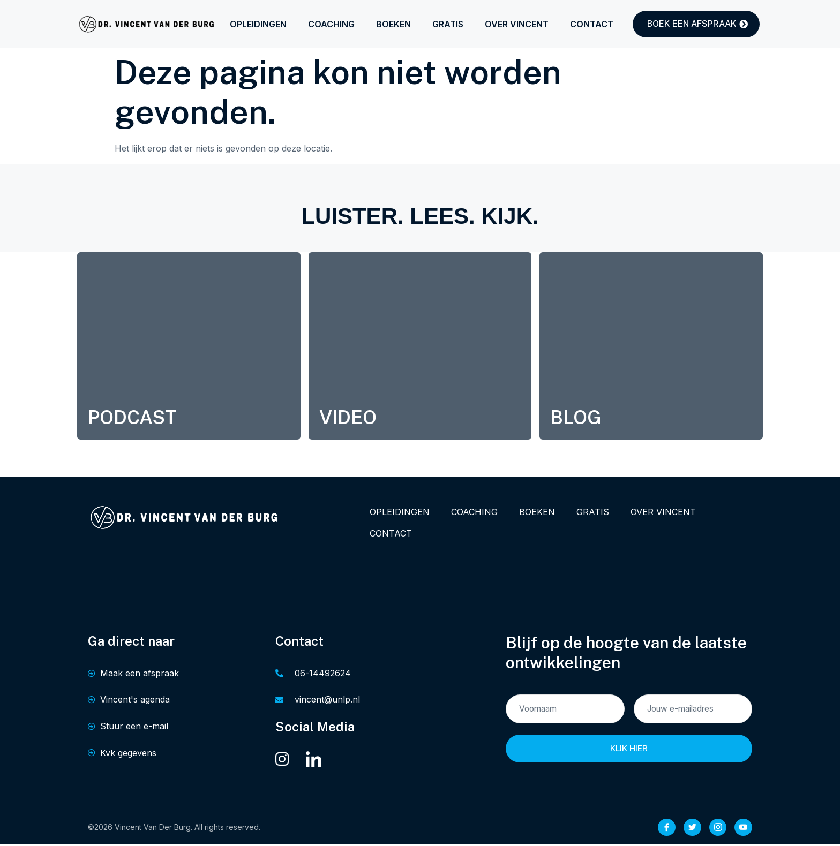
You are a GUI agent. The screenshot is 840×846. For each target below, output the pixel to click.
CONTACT (591, 24)
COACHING (331, 24)
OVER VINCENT (517, 24)
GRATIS (447, 24)
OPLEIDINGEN (258, 24)
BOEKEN (393, 24)
